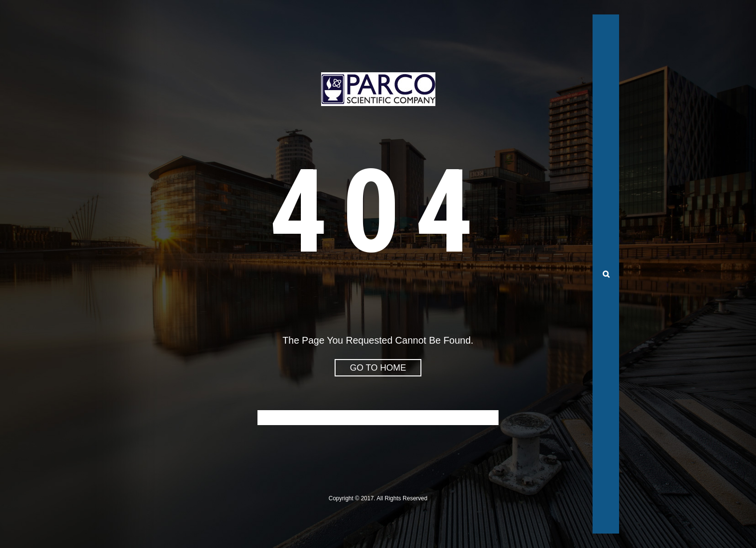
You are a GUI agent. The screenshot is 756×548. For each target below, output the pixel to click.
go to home (378, 368)
